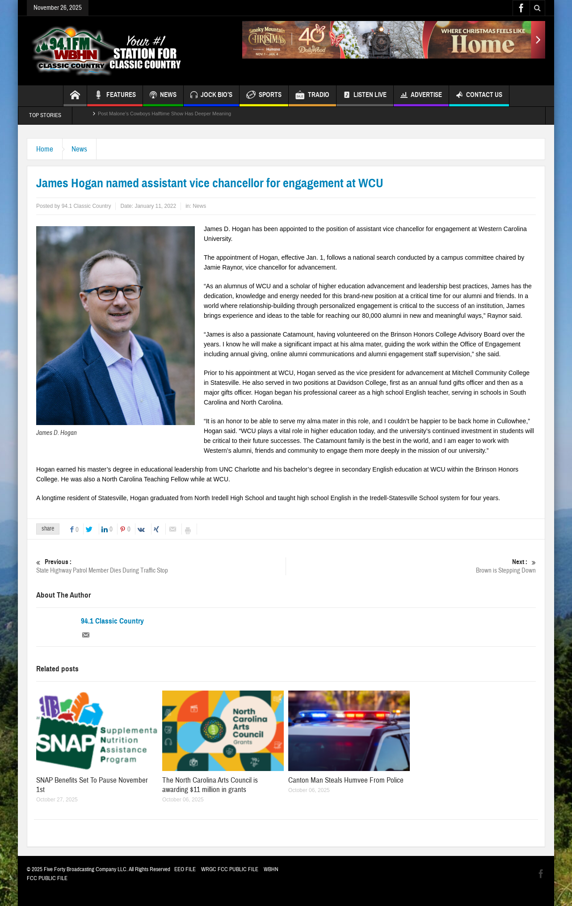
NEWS (163, 95)
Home (44, 149)
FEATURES (115, 95)
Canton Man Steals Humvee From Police (346, 780)
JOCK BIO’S (211, 95)
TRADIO (312, 95)
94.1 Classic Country (112, 621)
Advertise (421, 95)
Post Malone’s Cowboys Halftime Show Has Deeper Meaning (164, 115)
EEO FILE (185, 869)
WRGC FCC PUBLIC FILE (229, 869)
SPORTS (264, 95)
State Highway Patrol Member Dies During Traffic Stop (161, 566)
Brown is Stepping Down (411, 566)
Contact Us (479, 95)
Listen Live (364, 95)
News (79, 149)
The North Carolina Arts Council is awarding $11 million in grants (210, 784)
